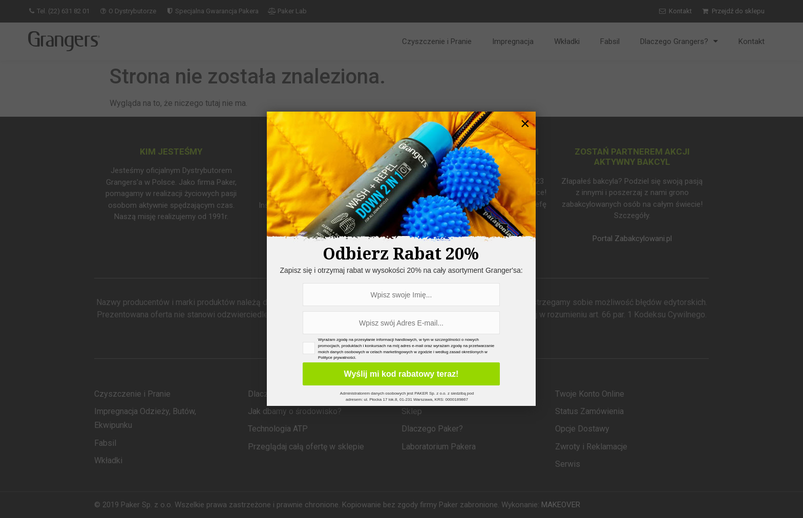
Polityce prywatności (336, 357)
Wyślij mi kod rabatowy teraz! (401, 374)
